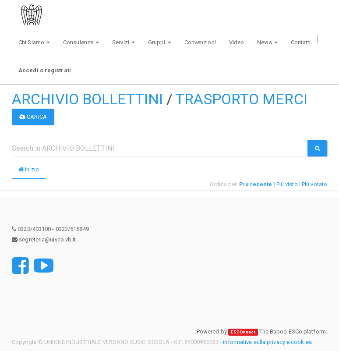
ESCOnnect (243, 332)
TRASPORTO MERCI (241, 99)
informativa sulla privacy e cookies (267, 342)
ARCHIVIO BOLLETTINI (87, 99)
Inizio (28, 169)
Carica (33, 116)
